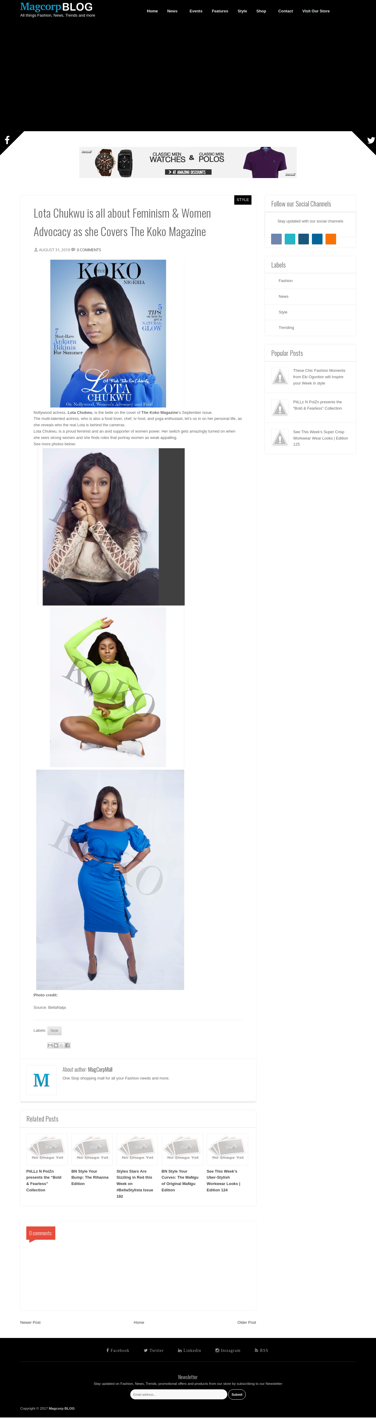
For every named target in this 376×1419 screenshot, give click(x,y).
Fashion (286, 280)
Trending (286, 327)
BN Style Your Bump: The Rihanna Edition (90, 1179)
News (172, 11)
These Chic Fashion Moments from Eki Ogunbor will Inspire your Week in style (319, 376)
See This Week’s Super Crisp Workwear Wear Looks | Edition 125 (320, 438)
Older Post (247, 1324)
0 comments (91, 250)
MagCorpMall (100, 1071)
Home (139, 1324)
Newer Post (30, 1324)
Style (243, 199)
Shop (261, 11)
